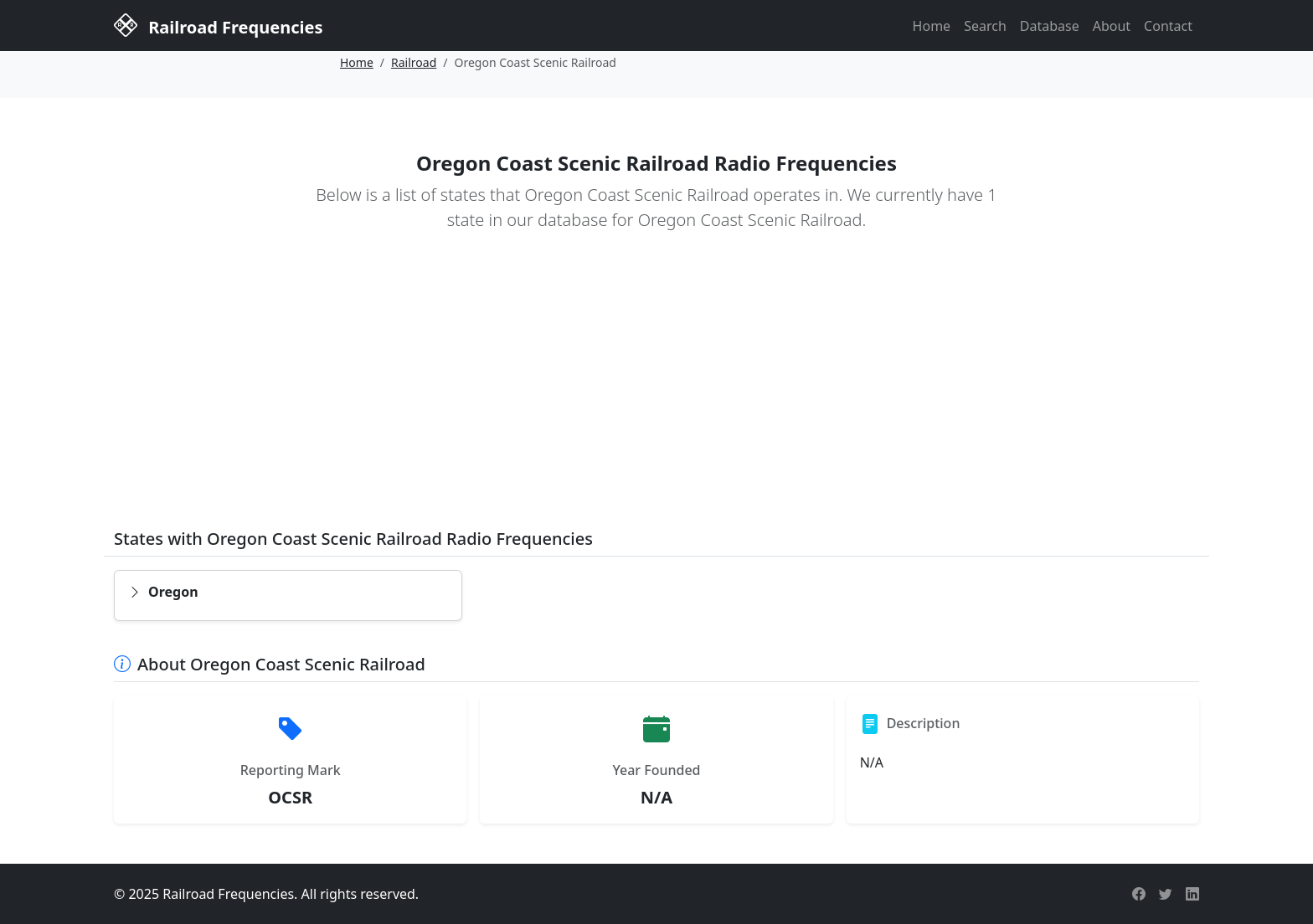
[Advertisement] (656, 392)
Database (1049, 26)
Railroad (413, 62)
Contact (1168, 26)
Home (932, 26)
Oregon (163, 592)
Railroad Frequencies (218, 24)
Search (985, 26)
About (1111, 26)
